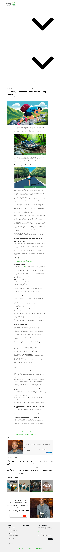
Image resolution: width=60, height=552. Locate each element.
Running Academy (12, 536)
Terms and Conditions (38, 548)
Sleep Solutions (11, 538)
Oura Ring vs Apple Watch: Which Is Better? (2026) (12, 471)
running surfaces (23, 266)
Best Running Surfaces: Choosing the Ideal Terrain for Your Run (28, 431)
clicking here (44, 449)
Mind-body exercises (12, 533)
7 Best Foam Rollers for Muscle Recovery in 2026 (36, 463)
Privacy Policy (21, 548)
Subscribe (50, 539)
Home (8, 88)
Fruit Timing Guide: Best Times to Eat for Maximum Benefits (24, 463)
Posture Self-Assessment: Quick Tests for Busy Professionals (24, 485)
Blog (10, 88)
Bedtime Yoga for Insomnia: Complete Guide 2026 (36, 471)
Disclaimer (30, 548)
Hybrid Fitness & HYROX (13, 530)
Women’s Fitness (11, 543)
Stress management (12, 540)
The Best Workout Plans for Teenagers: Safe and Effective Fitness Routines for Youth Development (24, 471)
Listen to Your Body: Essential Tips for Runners (25, 433)
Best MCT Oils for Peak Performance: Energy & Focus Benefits (13, 485)
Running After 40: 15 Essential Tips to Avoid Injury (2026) (47, 463)
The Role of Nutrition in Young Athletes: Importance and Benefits (47, 485)
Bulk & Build (11, 528)
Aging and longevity (12, 527)
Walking (10, 541)
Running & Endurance (14, 88)
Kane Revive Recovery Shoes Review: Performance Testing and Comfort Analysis (47, 471)
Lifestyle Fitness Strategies (13, 532)
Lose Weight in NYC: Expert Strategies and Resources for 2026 (12, 463)
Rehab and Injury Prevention (13, 535)
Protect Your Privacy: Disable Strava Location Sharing (26, 434)
